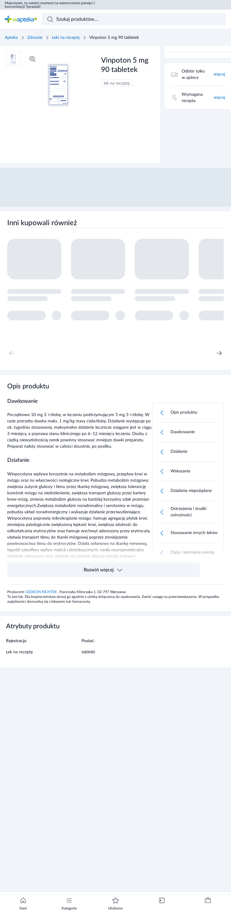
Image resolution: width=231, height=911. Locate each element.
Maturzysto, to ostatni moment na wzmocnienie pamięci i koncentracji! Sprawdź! (50, 4)
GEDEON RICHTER (42, 592)
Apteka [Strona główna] (11, 38)
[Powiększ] (32, 59)
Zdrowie (34, 38)
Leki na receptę (66, 38)
